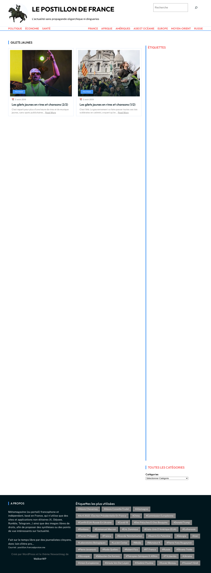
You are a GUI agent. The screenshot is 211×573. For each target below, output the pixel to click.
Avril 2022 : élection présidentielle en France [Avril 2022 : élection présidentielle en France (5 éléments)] (102, 515)
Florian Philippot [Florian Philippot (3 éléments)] (87, 536)
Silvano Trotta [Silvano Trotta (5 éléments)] (185, 549)
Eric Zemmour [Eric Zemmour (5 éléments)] (130, 529)
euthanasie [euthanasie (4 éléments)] (190, 529)
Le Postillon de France (73, 9)
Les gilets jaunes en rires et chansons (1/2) (108, 104)
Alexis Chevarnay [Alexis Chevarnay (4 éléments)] (88, 509)
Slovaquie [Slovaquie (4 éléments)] (84, 556)
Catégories (152, 474)
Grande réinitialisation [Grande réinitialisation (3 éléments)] (130, 536)
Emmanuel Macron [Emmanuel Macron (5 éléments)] (106, 529)
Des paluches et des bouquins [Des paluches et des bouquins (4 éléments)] (151, 522)
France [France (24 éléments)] (107, 536)
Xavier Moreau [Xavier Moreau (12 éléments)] (168, 563)
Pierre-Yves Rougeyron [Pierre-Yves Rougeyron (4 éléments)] (180, 542)
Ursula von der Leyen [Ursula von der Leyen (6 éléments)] (117, 563)
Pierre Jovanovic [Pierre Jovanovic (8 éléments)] (87, 549)
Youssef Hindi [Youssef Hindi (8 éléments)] (190, 563)
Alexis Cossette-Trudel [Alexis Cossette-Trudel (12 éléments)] (117, 509)
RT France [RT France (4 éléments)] (150, 549)
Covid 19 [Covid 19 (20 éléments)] (123, 522)
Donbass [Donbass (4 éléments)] (84, 529)
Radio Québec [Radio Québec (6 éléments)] (111, 549)
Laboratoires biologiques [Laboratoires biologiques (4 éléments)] (92, 542)
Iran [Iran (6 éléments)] (196, 536)
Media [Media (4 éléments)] (138, 542)
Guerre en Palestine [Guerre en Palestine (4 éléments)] (160, 536)
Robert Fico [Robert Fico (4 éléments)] (132, 549)
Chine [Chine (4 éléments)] (137, 515)
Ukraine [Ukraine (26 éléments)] (188, 556)
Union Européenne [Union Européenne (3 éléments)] (89, 563)
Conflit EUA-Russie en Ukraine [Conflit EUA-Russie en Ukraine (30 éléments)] (95, 522)
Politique (19, 92)
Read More (50, 112)
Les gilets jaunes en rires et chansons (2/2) (40, 104)
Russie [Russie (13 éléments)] (166, 549)
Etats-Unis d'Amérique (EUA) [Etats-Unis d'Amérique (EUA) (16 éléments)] (161, 529)
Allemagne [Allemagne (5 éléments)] (142, 509)
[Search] (196, 7)
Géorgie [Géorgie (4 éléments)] (182, 536)
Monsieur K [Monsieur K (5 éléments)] (154, 542)
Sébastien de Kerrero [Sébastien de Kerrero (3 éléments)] (108, 556)
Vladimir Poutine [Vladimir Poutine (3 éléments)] (144, 563)
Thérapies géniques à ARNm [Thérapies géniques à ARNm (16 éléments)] (142, 556)
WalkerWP (40, 558)
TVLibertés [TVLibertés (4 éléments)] (170, 556)
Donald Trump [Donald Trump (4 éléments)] (182, 522)
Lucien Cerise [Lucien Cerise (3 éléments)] (120, 542)
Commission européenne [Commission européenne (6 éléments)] (160, 515)
